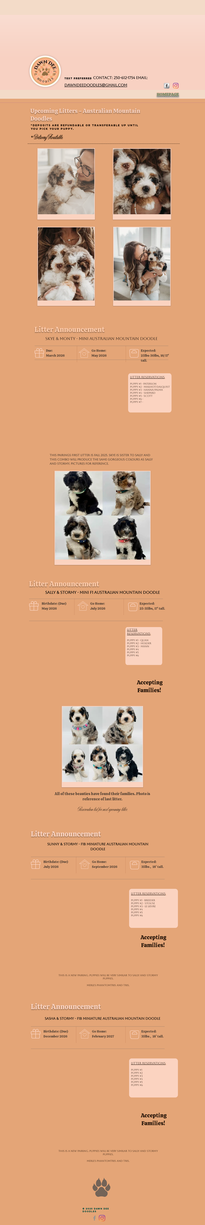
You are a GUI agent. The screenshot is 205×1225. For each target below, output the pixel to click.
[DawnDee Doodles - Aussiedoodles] (102, 1218)
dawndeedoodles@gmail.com (95, 85)
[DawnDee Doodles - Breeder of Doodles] (176, 85)
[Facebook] (94, 1218)
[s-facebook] (166, 85)
